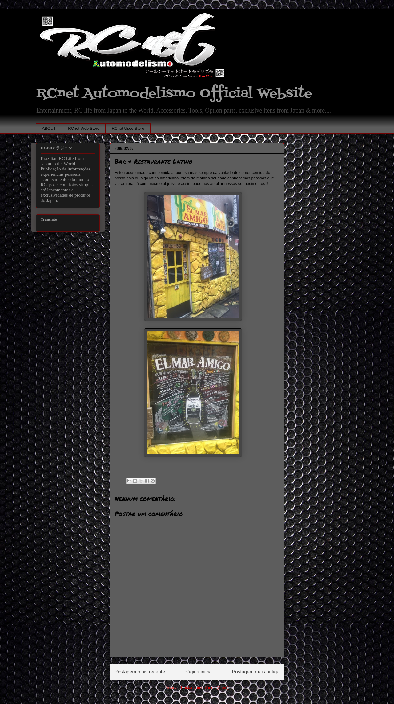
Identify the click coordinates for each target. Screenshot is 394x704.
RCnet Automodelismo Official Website (174, 94)
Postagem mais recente (140, 671)
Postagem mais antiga (255, 671)
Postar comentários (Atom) (205, 687)
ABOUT (49, 128)
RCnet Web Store (83, 128)
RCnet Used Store (128, 128)
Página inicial (198, 671)
